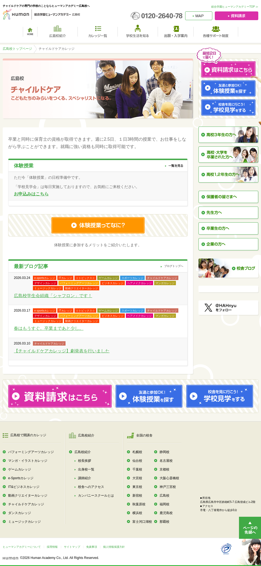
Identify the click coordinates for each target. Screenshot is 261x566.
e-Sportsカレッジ (20, 478)
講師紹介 (84, 478)
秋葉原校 (138, 504)
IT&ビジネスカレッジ (23, 487)
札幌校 (137, 452)
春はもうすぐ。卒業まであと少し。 (48, 328)
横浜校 (137, 513)
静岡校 (164, 452)
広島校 (164, 495)
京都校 (164, 469)
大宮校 (137, 478)
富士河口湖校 (142, 522)
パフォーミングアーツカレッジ (31, 452)
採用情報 (52, 546)
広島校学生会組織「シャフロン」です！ (53, 295)
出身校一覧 (86, 469)
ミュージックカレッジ (24, 522)
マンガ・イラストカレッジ (27, 461)
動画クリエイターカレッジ (27, 495)
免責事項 (91, 546)
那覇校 (164, 522)
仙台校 (137, 461)
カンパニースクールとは (96, 495)
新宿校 (137, 495)
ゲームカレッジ (19, 469)
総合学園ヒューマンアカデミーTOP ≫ (234, 6)
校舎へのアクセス (91, 487)
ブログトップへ (173, 265)
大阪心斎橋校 (169, 478)
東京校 (137, 487)
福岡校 (164, 504)
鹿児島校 (166, 513)
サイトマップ (72, 546)
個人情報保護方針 (114, 546)
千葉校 (137, 469)
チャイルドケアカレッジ (26, 504)
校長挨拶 (84, 461)
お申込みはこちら (31, 194)
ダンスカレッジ (19, 513)
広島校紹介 (82, 452)
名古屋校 (166, 461)
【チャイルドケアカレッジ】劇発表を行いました (62, 351)
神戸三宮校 (168, 487)
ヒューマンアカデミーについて (22, 546)
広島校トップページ (17, 49)
